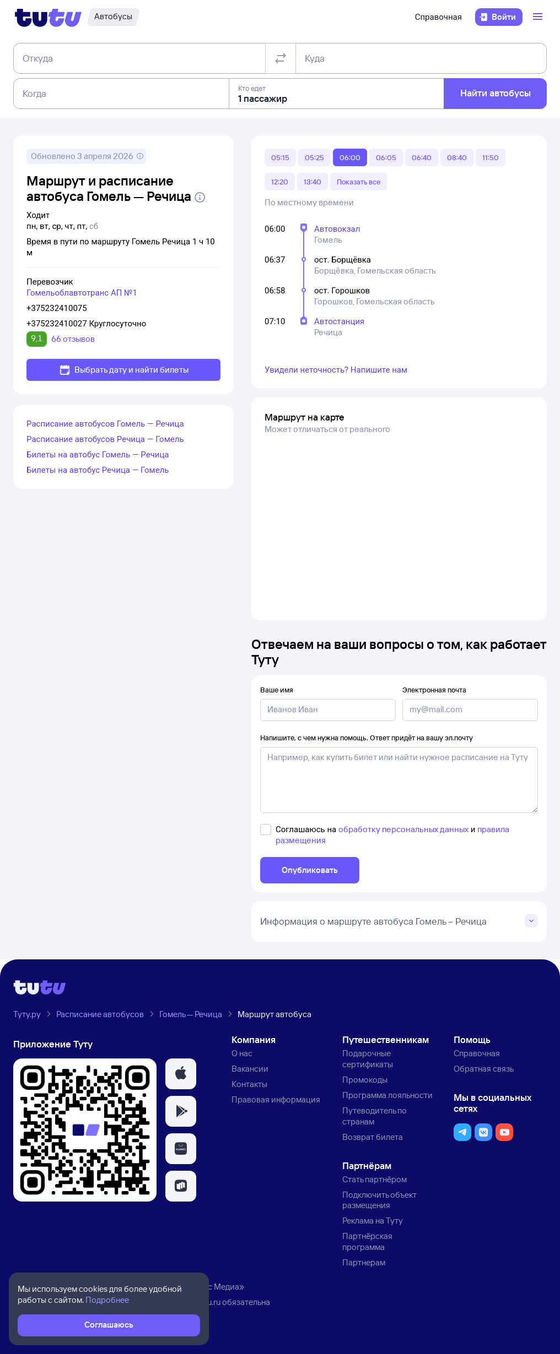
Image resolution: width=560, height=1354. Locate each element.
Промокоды (364, 1079)
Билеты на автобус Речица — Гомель (97, 470)
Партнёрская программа (367, 1241)
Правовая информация (275, 1099)
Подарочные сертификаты (367, 1058)
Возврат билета (372, 1137)
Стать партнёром (374, 1179)
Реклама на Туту (372, 1220)
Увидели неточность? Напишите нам (336, 370)
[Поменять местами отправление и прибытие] (280, 58)
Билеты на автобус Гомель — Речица (97, 455)
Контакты (249, 1084)
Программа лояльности (387, 1095)
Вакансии (249, 1068)
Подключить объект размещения (379, 1200)
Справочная (438, 17)
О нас (241, 1053)
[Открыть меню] (539, 17)
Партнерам (363, 1262)
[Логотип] (48, 17)
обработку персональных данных (403, 829)
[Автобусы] (113, 17)
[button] (180, 1073)
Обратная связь (484, 1068)
